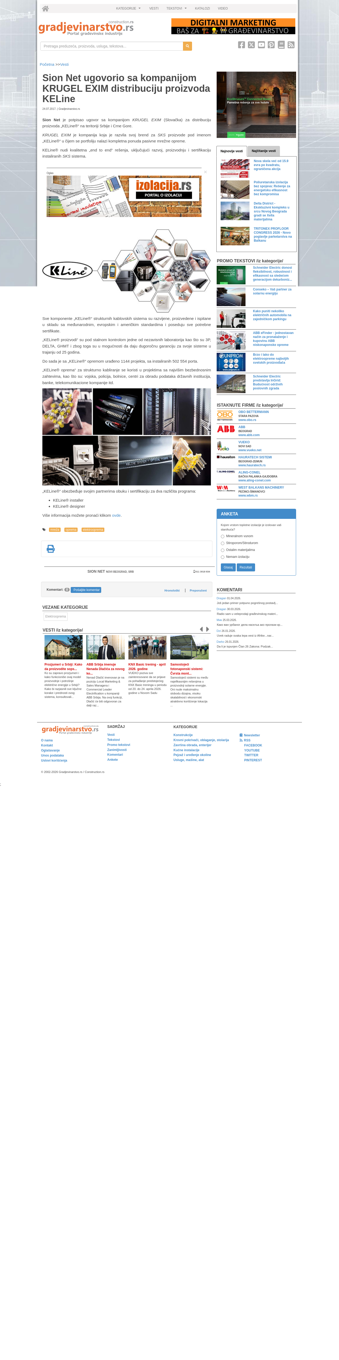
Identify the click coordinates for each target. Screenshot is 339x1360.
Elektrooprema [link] (55, 616)
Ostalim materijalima (240, 550)
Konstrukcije (183, 735)
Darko (221, 641)
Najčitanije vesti (264, 151)
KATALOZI (202, 8)
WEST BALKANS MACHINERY (261, 487)
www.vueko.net (249, 450)
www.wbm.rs (248, 495)
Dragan (222, 598)
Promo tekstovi (118, 745)
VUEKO (244, 442)
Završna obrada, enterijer (192, 745)
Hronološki (172, 590)
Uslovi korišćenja (54, 760)
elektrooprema (93, 530)
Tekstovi (113, 740)
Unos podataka (52, 755)
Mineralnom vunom (239, 536)
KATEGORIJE (129, 10)
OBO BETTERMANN (253, 412)
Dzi (219, 630)
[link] (101, 28)
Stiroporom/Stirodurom (242, 543)
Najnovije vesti (232, 151)
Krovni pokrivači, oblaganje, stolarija (201, 740)
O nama (47, 740)
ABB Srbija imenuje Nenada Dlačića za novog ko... (105, 669)
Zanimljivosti (117, 750)
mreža (54, 530)
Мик (220, 620)
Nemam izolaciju (237, 557)
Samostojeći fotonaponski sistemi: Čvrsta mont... (186, 669)
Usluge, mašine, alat (188, 760)
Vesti (64, 64)
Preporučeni (198, 590)
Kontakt (47, 745)
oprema (71, 530)
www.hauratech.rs (252, 465)
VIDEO (223, 8)
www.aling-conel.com (254, 480)
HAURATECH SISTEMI (255, 457)
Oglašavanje (50, 750)
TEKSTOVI (177, 10)
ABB (241, 427)
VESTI (154, 8)
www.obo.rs (247, 420)
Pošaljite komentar (87, 590)
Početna (47, 64)
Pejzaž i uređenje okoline (192, 755)
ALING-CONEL (249, 472)
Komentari (229, 590)
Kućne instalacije (186, 750)
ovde (116, 515)
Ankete (112, 760)
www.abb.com (249, 435)
